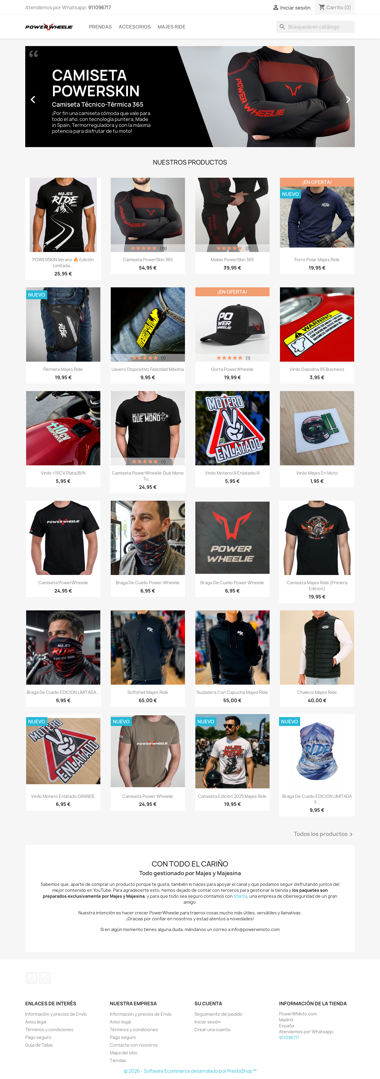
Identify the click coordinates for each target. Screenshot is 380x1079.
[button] (50, 96)
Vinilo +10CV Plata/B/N (63, 473)
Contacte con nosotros (134, 1045)
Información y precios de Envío (56, 1014)
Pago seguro (38, 1037)
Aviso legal (35, 1022)
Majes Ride (172, 26)
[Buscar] (315, 27)
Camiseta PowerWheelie (63, 582)
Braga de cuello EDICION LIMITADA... (63, 692)
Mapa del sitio (123, 1053)
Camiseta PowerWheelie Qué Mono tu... (148, 476)
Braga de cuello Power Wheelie (148, 582)
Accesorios (135, 26)
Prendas (100, 26)
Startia (240, 896)
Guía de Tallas (39, 1045)
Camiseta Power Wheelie (147, 796)
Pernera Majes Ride (63, 369)
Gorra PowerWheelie (232, 369)
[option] (190, 96)
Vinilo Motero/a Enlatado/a (232, 473)
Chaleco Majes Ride (317, 692)
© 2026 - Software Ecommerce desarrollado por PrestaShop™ (190, 1071)
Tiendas (118, 1060)
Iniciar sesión (207, 1022)
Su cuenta (208, 1003)
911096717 (99, 7)
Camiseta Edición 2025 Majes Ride (232, 796)
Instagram (45, 978)
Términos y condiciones (49, 1029)
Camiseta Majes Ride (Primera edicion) (317, 585)
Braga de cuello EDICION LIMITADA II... (317, 799)
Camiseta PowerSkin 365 (148, 259)
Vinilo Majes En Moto (317, 473)
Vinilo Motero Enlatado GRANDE (63, 796)
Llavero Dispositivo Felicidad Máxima (148, 369)
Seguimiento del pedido (218, 1014)
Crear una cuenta (212, 1029)
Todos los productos (324, 834)
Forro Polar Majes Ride (317, 259)
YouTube (32, 978)
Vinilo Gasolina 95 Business (317, 369)
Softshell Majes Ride (147, 692)
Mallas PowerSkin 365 (232, 259)
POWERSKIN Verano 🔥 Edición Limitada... (63, 262)
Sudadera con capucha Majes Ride (232, 692)
